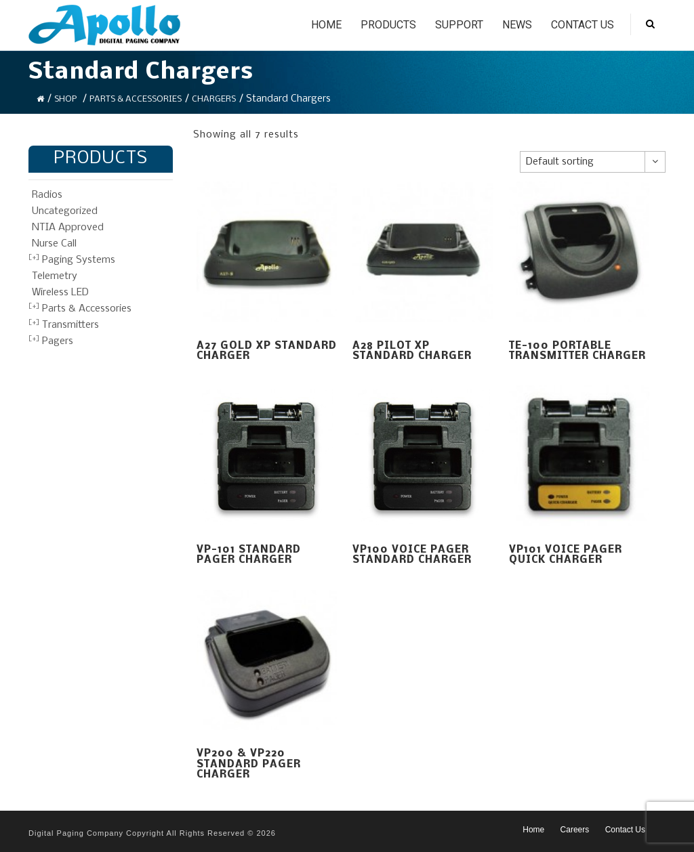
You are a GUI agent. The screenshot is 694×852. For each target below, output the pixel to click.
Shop (65, 99)
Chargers (214, 99)
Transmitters (70, 325)
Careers (575, 829)
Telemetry (54, 276)
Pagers (57, 341)
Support (459, 24)
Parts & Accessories (135, 99)
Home (326, 24)
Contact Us (582, 24)
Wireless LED (60, 292)
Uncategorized (65, 211)
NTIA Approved (68, 227)
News (517, 24)
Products (388, 24)
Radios (47, 195)
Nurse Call (54, 243)
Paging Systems (78, 260)
